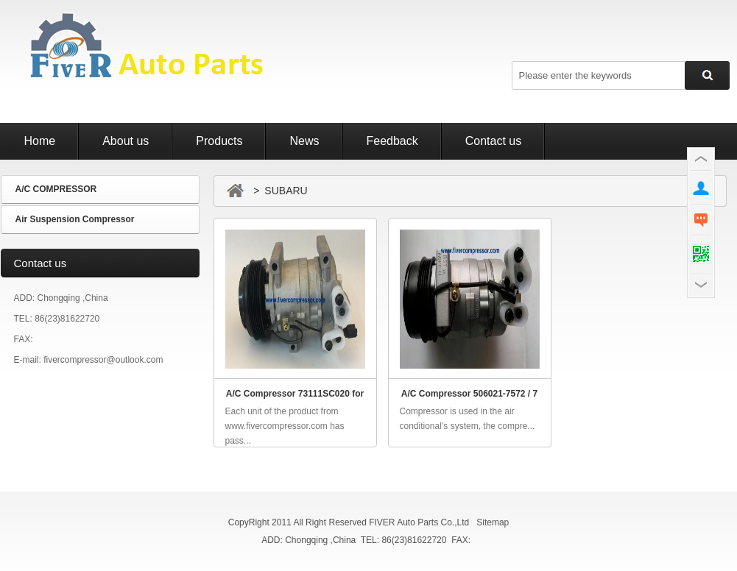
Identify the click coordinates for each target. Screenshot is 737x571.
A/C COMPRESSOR (56, 189)
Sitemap (492, 522)
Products (219, 141)
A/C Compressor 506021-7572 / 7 (469, 394)
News (304, 141)
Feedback (392, 141)
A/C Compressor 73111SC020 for (295, 394)
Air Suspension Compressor (75, 219)
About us (125, 141)
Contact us (493, 141)
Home (40, 141)
